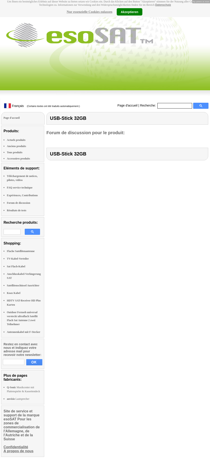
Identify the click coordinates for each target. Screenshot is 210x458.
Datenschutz (163, 4)
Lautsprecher (18, 398)
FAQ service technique (19, 187)
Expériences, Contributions (22, 195)
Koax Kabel (13, 293)
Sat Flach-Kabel (16, 266)
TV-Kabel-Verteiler (18, 258)
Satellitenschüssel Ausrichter (23, 285)
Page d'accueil (127, 105)
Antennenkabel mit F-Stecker (23, 332)
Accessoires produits (18, 158)
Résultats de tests (16, 210)
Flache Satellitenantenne (21, 251)
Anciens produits (16, 146)
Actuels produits (16, 140)
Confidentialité (16, 447)
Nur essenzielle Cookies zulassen (89, 12)
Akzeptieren (129, 12)
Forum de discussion (18, 202)
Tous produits (14, 152)
